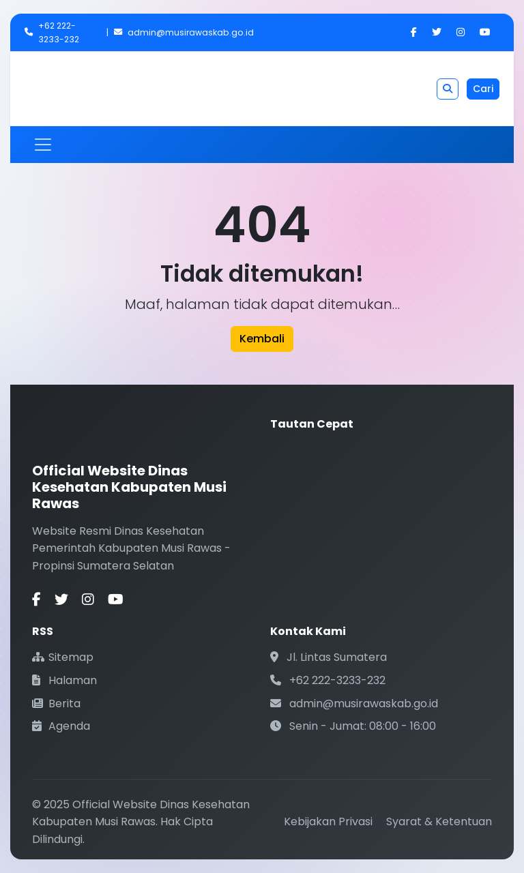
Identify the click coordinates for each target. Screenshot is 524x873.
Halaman (64, 680)
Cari (483, 88)
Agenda (61, 726)
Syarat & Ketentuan (439, 821)
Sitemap (62, 657)
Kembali (262, 338)
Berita (56, 703)
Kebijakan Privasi (328, 821)
